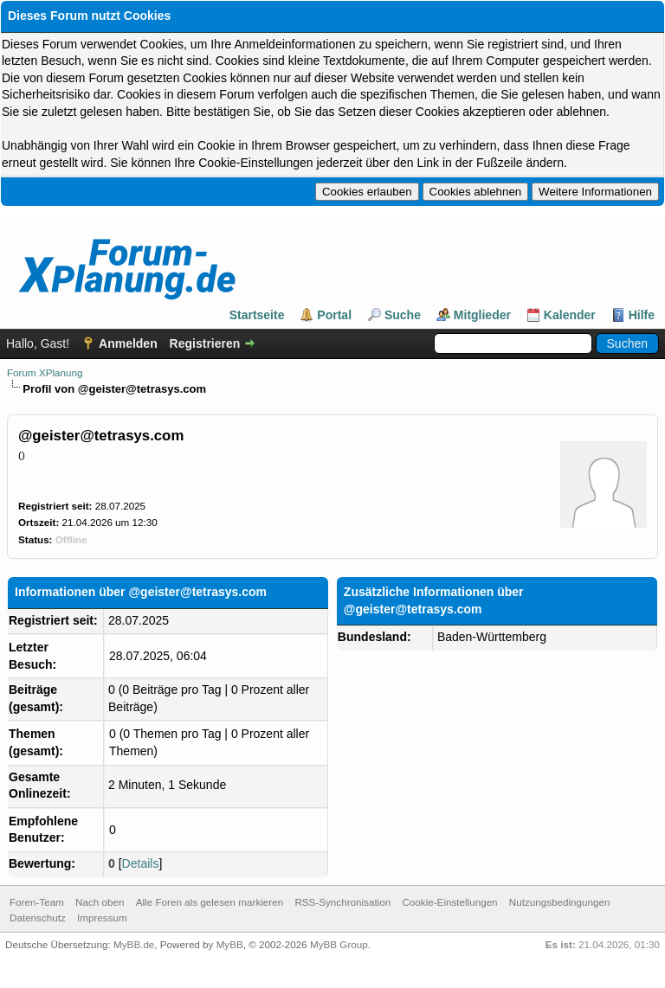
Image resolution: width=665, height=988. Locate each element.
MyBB (229, 944)
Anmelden (128, 343)
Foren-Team (37, 902)
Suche (402, 315)
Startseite (257, 315)
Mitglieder (482, 315)
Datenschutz (38, 917)
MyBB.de (133, 944)
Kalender (570, 315)
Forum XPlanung (44, 372)
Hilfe (642, 315)
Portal (334, 315)
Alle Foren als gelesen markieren (209, 902)
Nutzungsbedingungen (559, 902)
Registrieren (205, 343)
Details (140, 863)
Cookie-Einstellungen (449, 902)
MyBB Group (339, 944)
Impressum (102, 917)
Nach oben (99, 902)
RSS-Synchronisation (342, 902)
